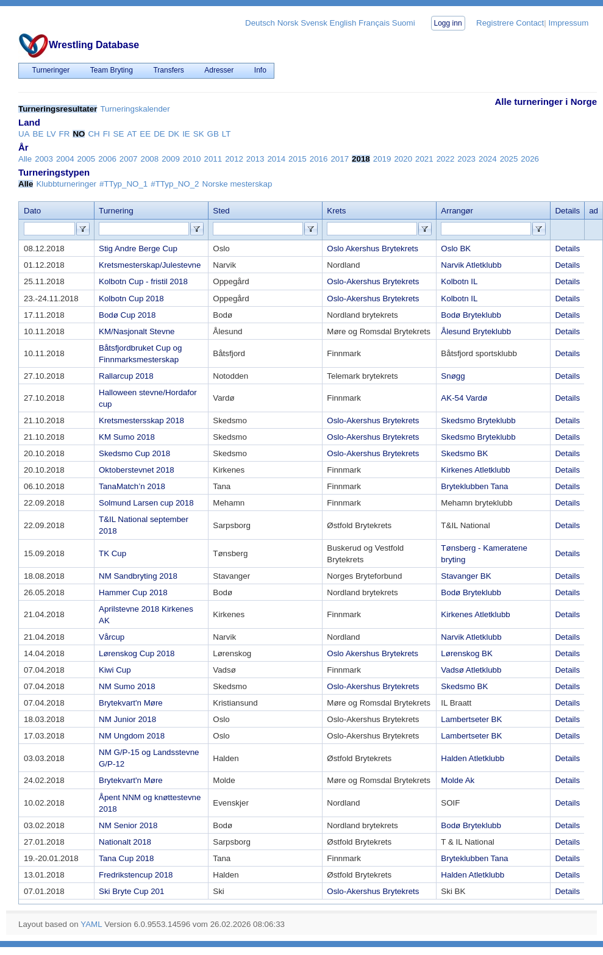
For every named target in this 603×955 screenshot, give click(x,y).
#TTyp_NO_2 (175, 183)
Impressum (568, 22)
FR (64, 133)
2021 (424, 158)
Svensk (314, 22)
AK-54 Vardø (464, 397)
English (343, 22)
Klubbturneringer (66, 183)
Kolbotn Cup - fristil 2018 (143, 281)
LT (226, 133)
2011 (213, 158)
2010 (192, 158)
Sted (221, 210)
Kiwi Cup (115, 669)
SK (198, 133)
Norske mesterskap (237, 183)
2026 (530, 158)
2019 (382, 158)
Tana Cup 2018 (126, 858)
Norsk (288, 22)
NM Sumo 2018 (127, 686)
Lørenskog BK (466, 653)
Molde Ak (457, 780)
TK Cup (112, 553)
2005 (86, 158)
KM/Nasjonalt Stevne (136, 331)
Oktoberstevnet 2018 (136, 469)
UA (24, 133)
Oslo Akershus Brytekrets (372, 248)
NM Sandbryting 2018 (138, 576)
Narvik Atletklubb (471, 265)
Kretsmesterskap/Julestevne (150, 265)
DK (174, 133)
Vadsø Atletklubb (471, 669)
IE (186, 133)
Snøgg (453, 376)
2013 (255, 158)
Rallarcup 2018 (126, 376)
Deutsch (260, 22)
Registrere (494, 22)
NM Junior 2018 (127, 719)
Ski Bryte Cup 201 (131, 891)
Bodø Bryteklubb (471, 315)
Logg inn (448, 23)
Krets (336, 210)
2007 (129, 158)
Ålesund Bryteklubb (476, 331)
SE (118, 133)
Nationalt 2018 (125, 841)
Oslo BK (456, 248)
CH (93, 133)
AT (132, 133)
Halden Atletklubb (472, 758)
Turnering (116, 210)
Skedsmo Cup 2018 (134, 453)
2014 (276, 158)
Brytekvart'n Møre (131, 702)
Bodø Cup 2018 (127, 315)
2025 (509, 158)
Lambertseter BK (471, 719)
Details (567, 248)
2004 (65, 158)
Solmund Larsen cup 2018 (146, 502)
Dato (32, 210)
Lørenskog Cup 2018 (136, 653)
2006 (107, 158)
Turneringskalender (134, 108)
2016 (319, 158)
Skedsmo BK (464, 453)
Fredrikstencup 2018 (136, 874)
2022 (446, 158)
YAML (91, 924)
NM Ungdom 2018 (132, 735)
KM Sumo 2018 (127, 437)
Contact (530, 22)
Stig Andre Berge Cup (138, 248)
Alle (25, 158)
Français (374, 22)
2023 (466, 158)
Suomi (403, 22)
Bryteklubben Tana (474, 486)
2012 (234, 158)
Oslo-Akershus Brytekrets (373, 281)
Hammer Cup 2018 (133, 592)
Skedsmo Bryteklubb (478, 420)
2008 (150, 158)
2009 (171, 158)
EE (145, 133)
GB (213, 133)
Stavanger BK (466, 576)
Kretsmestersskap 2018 (141, 420)
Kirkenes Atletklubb (475, 469)
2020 (403, 158)
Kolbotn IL (459, 281)
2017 (339, 158)
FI (106, 133)
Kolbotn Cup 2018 (131, 298)
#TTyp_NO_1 (123, 183)
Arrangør (457, 210)
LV (50, 133)
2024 (488, 158)
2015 (297, 158)
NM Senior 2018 (128, 825)
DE (159, 133)
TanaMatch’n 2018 (132, 486)
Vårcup (111, 637)
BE (38, 133)
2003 (44, 158)
